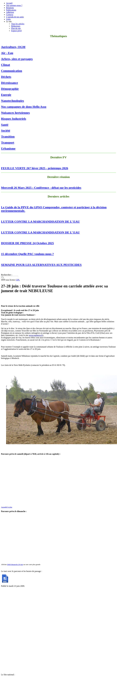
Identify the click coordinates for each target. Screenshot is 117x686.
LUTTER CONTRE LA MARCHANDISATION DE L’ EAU (40, 221)
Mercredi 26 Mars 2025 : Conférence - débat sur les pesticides (41, 187)
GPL (18, 280)
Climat (5, 64)
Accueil (9, 3)
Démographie (10, 88)
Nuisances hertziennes (15, 112)
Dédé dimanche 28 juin (15, 564)
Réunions (10, 8)
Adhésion (10, 12)
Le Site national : (8, 675)
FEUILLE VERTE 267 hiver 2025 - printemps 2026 (34, 168)
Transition (8, 136)
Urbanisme (8, 148)
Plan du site (16, 28)
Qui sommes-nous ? (14, 5)
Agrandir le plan (6, 507)
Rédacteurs (15, 26)
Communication (11, 70)
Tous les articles (17, 24)
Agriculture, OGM (13, 47)
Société (5, 130)
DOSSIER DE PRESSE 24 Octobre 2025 (27, 243)
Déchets (6, 76)
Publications (11, 10)
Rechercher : (6, 275)
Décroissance (9, 82)
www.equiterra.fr (36, 335)
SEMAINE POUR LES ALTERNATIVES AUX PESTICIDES (41, 264)
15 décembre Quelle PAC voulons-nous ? (27, 254)
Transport (7, 142)
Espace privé (16, 31)
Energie (6, 94)
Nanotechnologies (12, 100)
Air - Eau (7, 53)
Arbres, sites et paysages (17, 59)
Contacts (9, 15)
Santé (4, 124)
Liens (8, 19)
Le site (9, 21)
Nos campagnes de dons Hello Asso (23, 106)
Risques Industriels (13, 118)
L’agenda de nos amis (15, 17)
